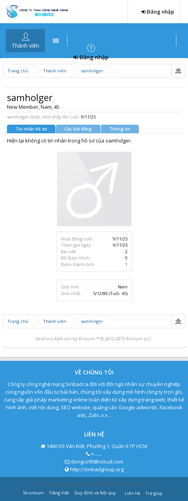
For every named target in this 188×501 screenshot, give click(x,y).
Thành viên (25, 45)
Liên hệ (132, 493)
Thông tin (119, 129)
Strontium (33, 493)
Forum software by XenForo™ (94, 484)
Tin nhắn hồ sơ (31, 129)
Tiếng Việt (59, 493)
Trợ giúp (153, 493)
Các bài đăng (78, 129)
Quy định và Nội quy (95, 493)
